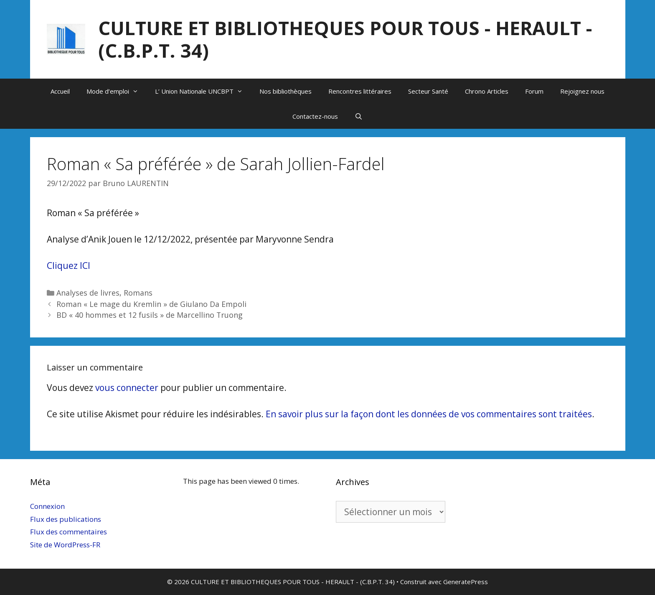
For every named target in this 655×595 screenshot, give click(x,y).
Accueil (60, 91)
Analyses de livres (87, 293)
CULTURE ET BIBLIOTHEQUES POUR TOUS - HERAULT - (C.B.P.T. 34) (345, 39)
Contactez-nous (315, 116)
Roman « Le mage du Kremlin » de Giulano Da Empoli (151, 304)
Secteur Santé (428, 91)
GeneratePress (465, 581)
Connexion (47, 506)
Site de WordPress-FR (65, 544)
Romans (138, 293)
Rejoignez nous (582, 91)
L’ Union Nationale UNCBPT (203, 91)
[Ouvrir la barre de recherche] (358, 116)
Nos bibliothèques (285, 91)
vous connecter (126, 387)
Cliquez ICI (68, 265)
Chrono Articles (486, 91)
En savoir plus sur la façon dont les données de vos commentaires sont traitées (429, 414)
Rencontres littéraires (359, 91)
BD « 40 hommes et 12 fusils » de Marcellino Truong (149, 315)
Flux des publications (65, 519)
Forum (534, 91)
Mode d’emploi (116, 91)
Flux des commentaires (68, 531)
